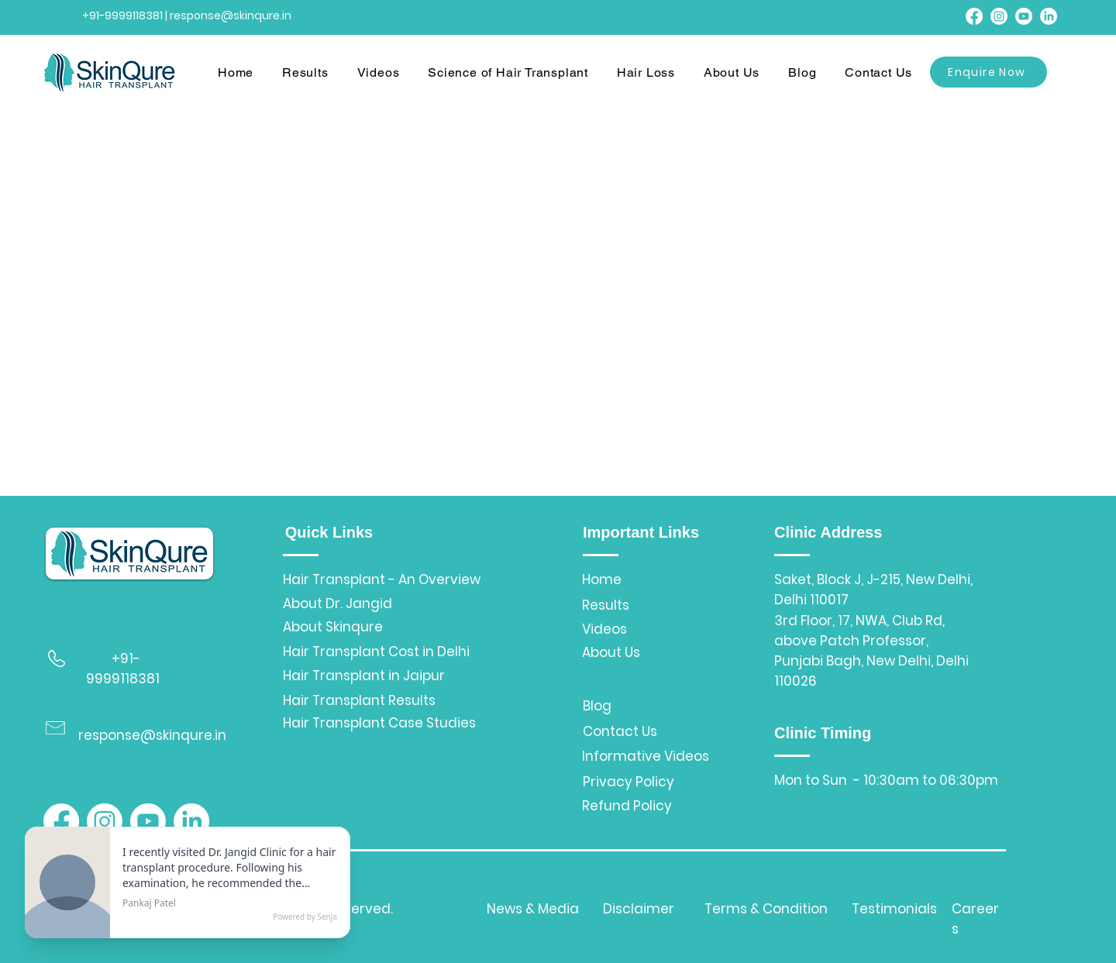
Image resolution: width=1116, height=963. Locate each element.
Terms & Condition (766, 908)
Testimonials (894, 908)
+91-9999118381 (122, 15)
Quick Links (329, 532)
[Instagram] (999, 16)
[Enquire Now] (988, 72)
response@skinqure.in (152, 735)
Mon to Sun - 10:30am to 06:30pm (886, 780)
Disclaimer (638, 908)
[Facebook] (974, 16)
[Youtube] (1023, 16)
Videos (604, 629)
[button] (310, 73)
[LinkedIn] (1048, 16)
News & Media (533, 908)
